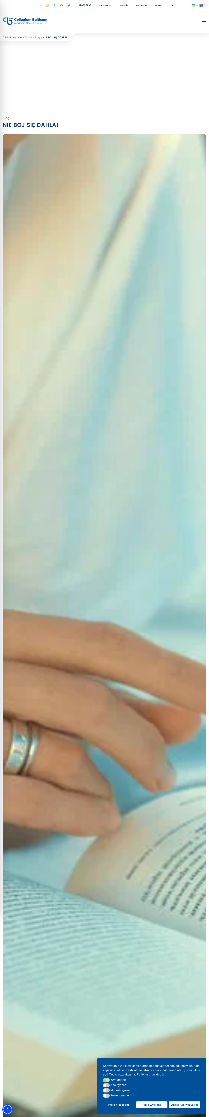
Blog (37, 38)
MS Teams (141, 5)
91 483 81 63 (85, 5)
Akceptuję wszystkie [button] (185, 1104)
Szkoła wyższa (13, 38)
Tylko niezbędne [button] (119, 1104)
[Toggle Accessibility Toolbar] (7, 1109)
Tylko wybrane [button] (151, 1104)
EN (203, 5)
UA (195, 5)
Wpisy (28, 38)
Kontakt (159, 5)
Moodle (124, 5)
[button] (106, 1080)
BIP (173, 5)
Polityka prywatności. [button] (151, 1074)
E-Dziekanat (105, 5)
